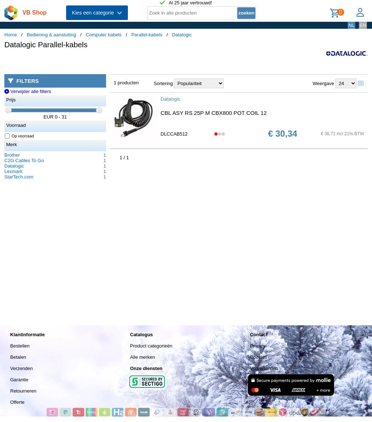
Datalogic (182, 34)
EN (363, 25)
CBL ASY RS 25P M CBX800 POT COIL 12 (214, 113)
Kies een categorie (97, 13)
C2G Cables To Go (24, 160)
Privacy (258, 346)
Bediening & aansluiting (51, 34)
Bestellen (19, 346)
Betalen (18, 357)
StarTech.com (18, 177)
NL (351, 25)
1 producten (126, 82)
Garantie (19, 379)
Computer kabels (103, 34)
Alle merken (142, 357)
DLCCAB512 (174, 134)
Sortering (163, 83)
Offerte (17, 402)
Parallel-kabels (146, 34)
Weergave (323, 83)
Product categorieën (151, 346)
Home (10, 34)
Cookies (258, 357)
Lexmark (13, 171)
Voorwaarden (264, 368)
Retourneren (23, 391)
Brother (12, 155)
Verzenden (21, 368)
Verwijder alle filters (27, 91)
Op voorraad (19, 136)
